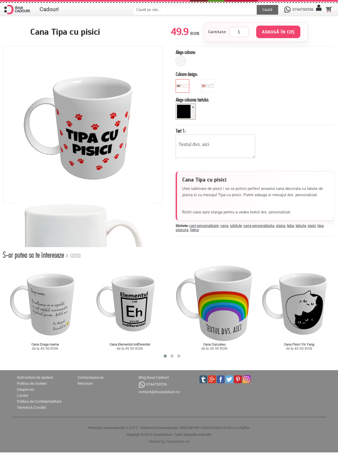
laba (290, 226)
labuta (301, 226)
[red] (208, 81)
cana (224, 226)
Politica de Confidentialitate (39, 401)
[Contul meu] (318, 9)
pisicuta (182, 230)
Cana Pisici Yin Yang (299, 344)
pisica (280, 226)
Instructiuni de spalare (35, 377)
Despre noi (25, 389)
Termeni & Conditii (31, 407)
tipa (320, 226)
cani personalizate (204, 226)
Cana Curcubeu (214, 344)
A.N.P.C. (132, 428)
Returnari (85, 383)
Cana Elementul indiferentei (130, 344)
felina (194, 230)
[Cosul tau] (329, 9)
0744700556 (153, 384)
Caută (267, 10)
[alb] (181, 61)
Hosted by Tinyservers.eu (169, 441)
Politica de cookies (32, 383)
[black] (183, 81)
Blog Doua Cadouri (154, 377)
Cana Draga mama (45, 344)
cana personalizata (258, 226)
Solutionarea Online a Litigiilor (226, 428)
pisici (312, 226)
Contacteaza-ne (91, 377)
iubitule (236, 226)
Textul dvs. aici (215, 146)
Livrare (22, 395)
